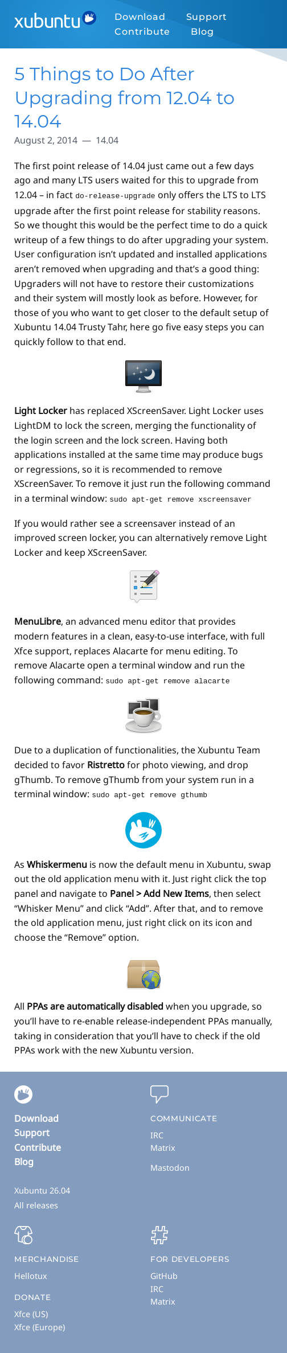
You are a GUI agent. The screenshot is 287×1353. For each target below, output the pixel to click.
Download (139, 16)
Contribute (142, 31)
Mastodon (170, 1165)
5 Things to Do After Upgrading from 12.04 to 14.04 (124, 97)
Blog (202, 31)
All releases (36, 1203)
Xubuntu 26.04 (42, 1188)
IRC (156, 1133)
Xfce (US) (31, 1311)
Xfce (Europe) (39, 1324)
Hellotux (30, 1273)
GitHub (164, 1273)
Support (207, 16)
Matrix (162, 1145)
